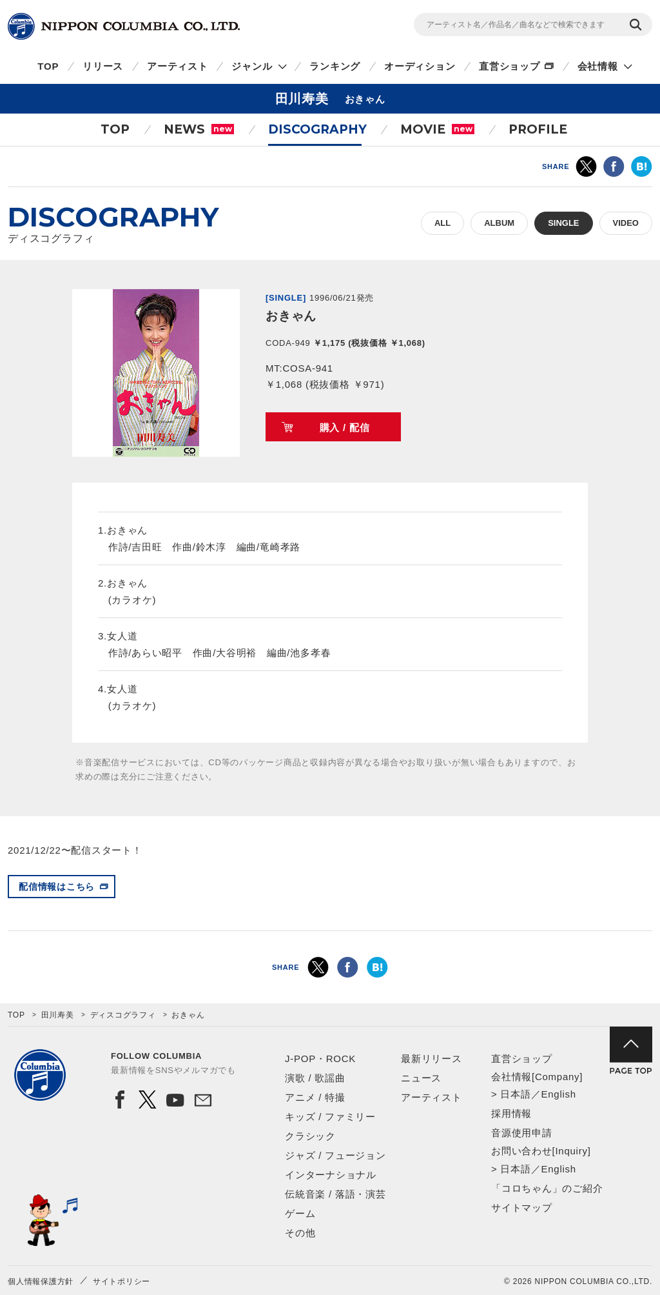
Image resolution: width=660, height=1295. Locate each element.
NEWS (199, 129)
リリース (102, 66)
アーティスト (177, 66)
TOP (48, 66)
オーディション (419, 66)
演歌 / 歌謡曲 (315, 1077)
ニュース (421, 1077)
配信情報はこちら (57, 886)
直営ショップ (509, 66)
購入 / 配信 (345, 427)
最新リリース (431, 1058)
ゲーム (300, 1213)
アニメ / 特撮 (315, 1097)
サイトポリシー (121, 1281)
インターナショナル (330, 1174)
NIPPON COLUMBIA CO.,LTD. (124, 26)
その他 (300, 1232)
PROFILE (538, 129)
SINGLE (563, 223)
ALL (442, 223)
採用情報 (511, 1113)
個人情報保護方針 (40, 1281)
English (558, 1094)
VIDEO (626, 223)
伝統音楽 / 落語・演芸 (335, 1194)
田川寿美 (57, 1014)
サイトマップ (521, 1207)
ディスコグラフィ (123, 1014)
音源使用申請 (521, 1132)
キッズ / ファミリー (330, 1116)
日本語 (515, 1094)
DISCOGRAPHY (317, 129)
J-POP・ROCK (320, 1058)
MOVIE (437, 129)
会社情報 (598, 66)
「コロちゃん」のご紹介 (547, 1188)
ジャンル (251, 66)
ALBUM (499, 223)
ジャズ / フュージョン (335, 1155)
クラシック (310, 1135)
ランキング (334, 66)
